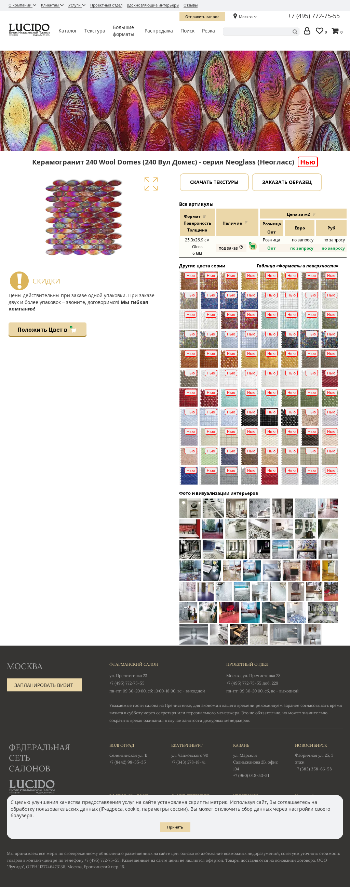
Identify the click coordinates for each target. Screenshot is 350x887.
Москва (246, 16)
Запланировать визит (43, 685)
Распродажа (159, 30)
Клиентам (50, 5)
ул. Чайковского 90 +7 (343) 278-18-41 (195, 753)
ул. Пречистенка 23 (128, 675)
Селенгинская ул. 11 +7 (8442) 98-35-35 (133, 753)
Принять (175, 827)
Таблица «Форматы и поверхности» (297, 266)
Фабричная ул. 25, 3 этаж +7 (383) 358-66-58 (319, 756)
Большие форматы (123, 31)
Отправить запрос (202, 16)
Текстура (94, 30)
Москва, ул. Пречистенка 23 (253, 675)
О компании (20, 5)
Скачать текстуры (214, 182)
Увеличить (151, 184)
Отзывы (191, 5)
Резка (208, 30)
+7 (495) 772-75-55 (314, 16)
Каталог (67, 30)
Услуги (75, 5)
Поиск (187, 30)
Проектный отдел (106, 5)
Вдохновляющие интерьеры (153, 5)
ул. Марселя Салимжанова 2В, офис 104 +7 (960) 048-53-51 (257, 760)
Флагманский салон (133, 664)
